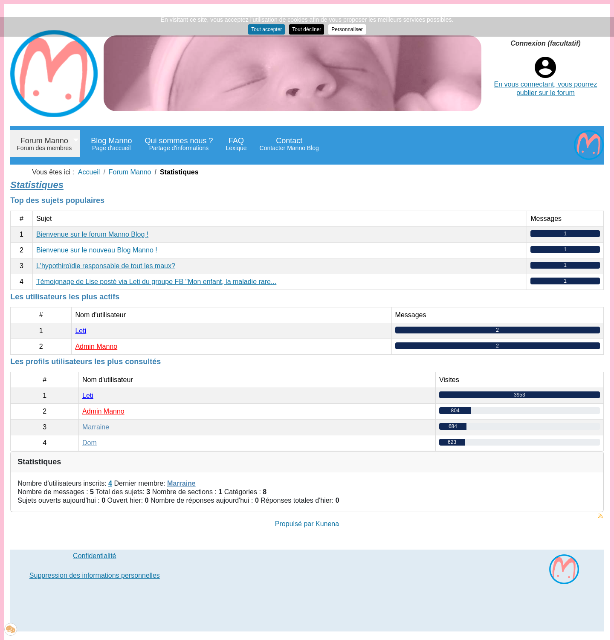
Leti (80, 330)
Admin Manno (96, 346)
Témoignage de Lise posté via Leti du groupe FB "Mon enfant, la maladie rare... (156, 281)
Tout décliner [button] (306, 29)
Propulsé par (295, 523)
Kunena (327, 523)
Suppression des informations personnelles (94, 575)
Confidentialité (94, 555)
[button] (10, 629)
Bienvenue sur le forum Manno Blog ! (92, 234)
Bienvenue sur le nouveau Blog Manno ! (96, 250)
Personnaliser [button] (346, 29)
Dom (89, 442)
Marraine (95, 427)
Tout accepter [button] (266, 29)
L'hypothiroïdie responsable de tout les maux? (105, 265)
